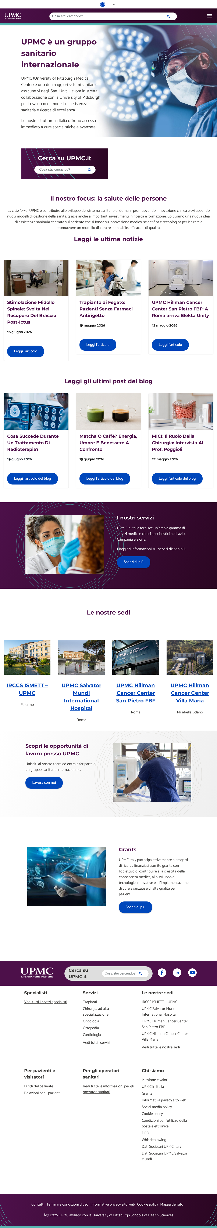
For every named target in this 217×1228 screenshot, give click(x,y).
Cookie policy (152, 1114)
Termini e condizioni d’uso (67, 1204)
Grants (147, 1093)
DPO (145, 1133)
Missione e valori (155, 1080)
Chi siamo (153, 1070)
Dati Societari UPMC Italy (161, 1147)
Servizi (90, 992)
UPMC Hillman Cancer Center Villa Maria (190, 693)
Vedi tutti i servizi (96, 1043)
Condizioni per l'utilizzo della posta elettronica (164, 1123)
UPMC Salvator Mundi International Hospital (159, 1012)
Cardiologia (92, 1035)
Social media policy (157, 1107)
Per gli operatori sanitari (101, 1074)
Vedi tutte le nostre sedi (161, 1047)
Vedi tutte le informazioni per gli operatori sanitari (108, 1089)
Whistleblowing (154, 1140)
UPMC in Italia (153, 1087)
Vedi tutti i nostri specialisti (45, 1002)
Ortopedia (91, 1028)
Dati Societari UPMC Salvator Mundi (164, 1156)
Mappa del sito (171, 1204)
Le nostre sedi (158, 992)
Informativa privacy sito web (164, 1100)
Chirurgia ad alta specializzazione (96, 1012)
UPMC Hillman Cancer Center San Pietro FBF (135, 693)
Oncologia (91, 1021)
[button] (111, 4)
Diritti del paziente (38, 1086)
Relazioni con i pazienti (42, 1093)
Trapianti (90, 1002)
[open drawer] (209, 15)
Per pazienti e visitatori (39, 1074)
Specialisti (35, 992)
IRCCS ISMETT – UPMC (159, 1002)
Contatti (37, 1204)
